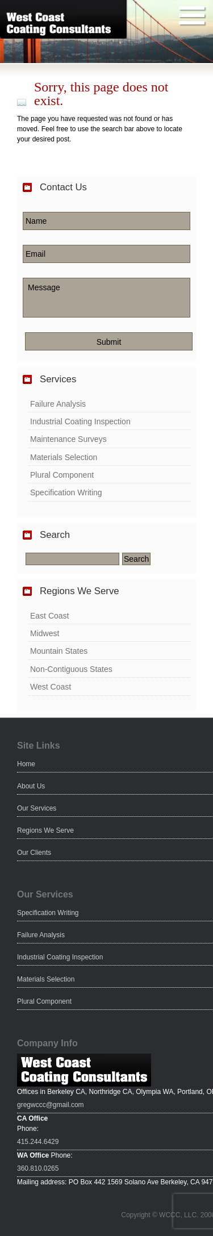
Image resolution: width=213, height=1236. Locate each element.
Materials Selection (63, 457)
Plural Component (62, 474)
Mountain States (58, 650)
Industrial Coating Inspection (80, 421)
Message (106, 298)
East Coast (49, 615)
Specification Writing (66, 492)
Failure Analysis (58, 403)
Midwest (44, 633)
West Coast (50, 686)
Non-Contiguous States (71, 669)
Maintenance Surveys (68, 439)
